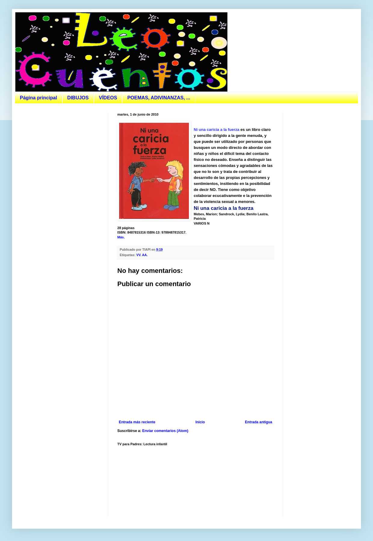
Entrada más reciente (137, 422)
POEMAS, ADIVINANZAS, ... (158, 97)
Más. (121, 237)
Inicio (200, 422)
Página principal (38, 97)
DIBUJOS (78, 97)
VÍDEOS (108, 97)
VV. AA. (142, 255)
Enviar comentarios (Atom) (165, 431)
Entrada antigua (258, 422)
